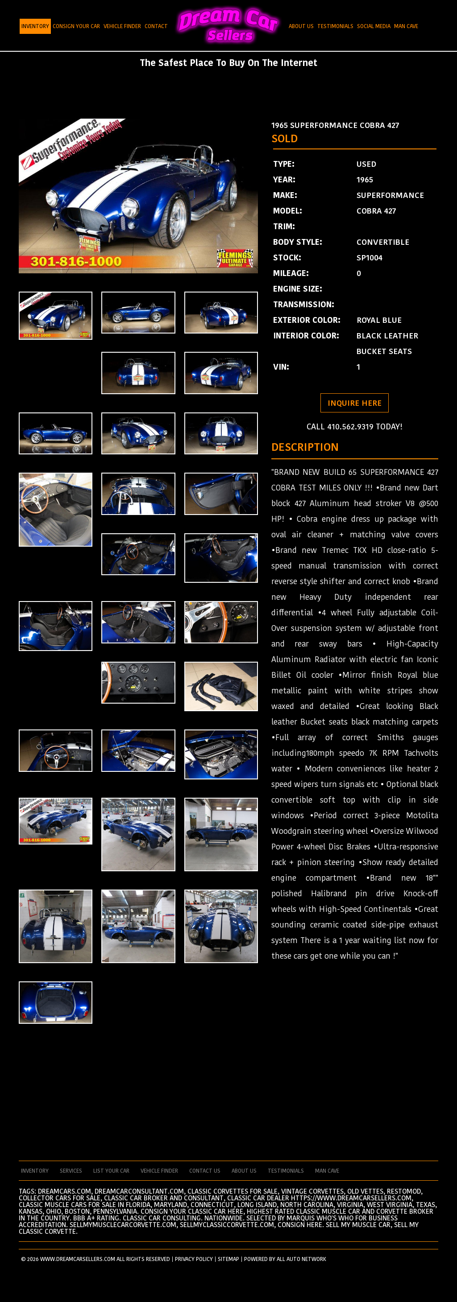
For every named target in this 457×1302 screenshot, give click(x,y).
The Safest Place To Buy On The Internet (228, 63)
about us (244, 1171)
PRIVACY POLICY (194, 1259)
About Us (301, 26)
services (71, 1171)
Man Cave (406, 26)
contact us (204, 1171)
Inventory (35, 26)
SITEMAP (228, 1259)
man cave (327, 1171)
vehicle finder (159, 1171)
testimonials (286, 1171)
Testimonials (335, 26)
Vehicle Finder (122, 26)
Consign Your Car (76, 26)
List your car (111, 1171)
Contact (156, 26)
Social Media (374, 26)
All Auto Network (301, 1259)
